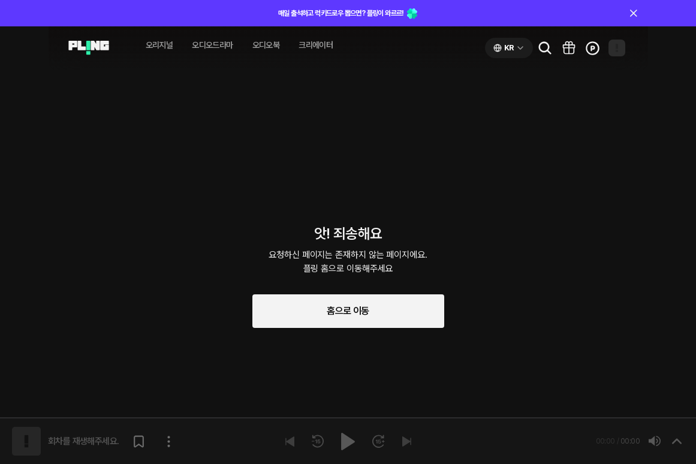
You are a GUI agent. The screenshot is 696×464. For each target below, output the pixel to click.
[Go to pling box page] (569, 48)
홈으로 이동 (348, 311)
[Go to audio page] (89, 48)
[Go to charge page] (593, 48)
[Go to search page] (545, 48)
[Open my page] (617, 48)
